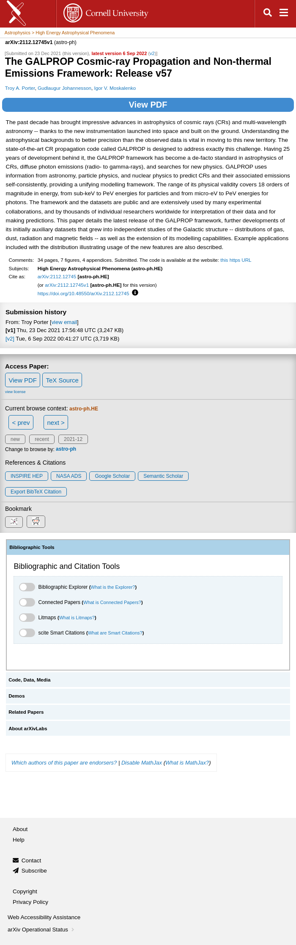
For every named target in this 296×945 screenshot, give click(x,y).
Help (19, 840)
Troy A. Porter (20, 88)
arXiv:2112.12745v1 (67, 285)
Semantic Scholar (163, 476)
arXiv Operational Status (42, 929)
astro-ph (66, 449)
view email (64, 322)
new (15, 439)
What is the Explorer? (112, 587)
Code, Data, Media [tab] (29, 679)
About (20, 829)
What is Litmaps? (77, 617)
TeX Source (62, 380)
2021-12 (73, 439)
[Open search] (267, 14)
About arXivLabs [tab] (27, 728)
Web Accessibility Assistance (44, 917)
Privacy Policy (30, 902)
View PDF (148, 104)
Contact (31, 860)
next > (55, 422)
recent (42, 439)
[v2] (9, 338)
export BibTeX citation (36, 492)
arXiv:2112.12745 (57, 276)
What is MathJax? (187, 762)
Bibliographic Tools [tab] (32, 547)
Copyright (25, 891)
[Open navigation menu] (283, 14)
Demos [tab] (16, 695)
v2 (152, 53)
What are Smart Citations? (115, 632)
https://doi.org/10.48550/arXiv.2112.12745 (83, 293)
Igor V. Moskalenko (115, 88)
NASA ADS (68, 476)
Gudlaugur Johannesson (64, 88)
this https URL (235, 260)
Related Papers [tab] (26, 712)
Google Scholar (112, 476)
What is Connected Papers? (112, 602)
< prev (21, 422)
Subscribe (34, 870)
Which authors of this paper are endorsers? (64, 762)
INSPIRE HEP (27, 476)
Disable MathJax (141, 762)
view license (15, 392)
